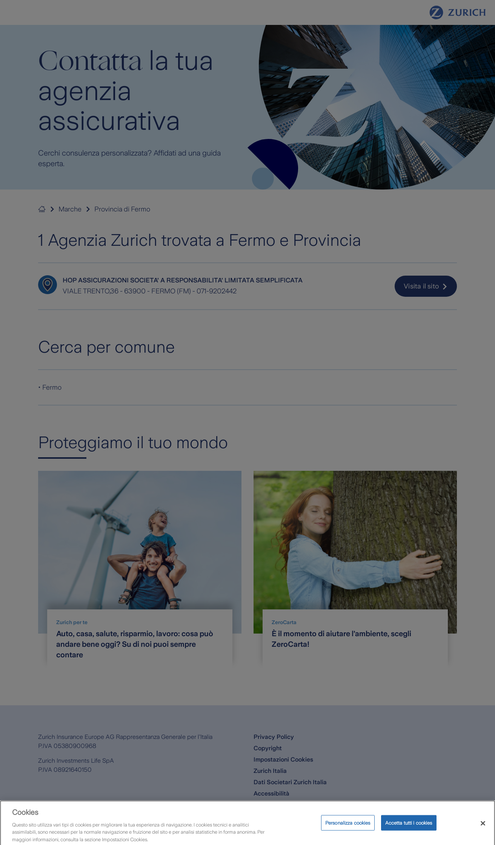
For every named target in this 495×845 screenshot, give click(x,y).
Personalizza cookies (347, 827)
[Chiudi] (483, 827)
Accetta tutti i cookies (408, 827)
